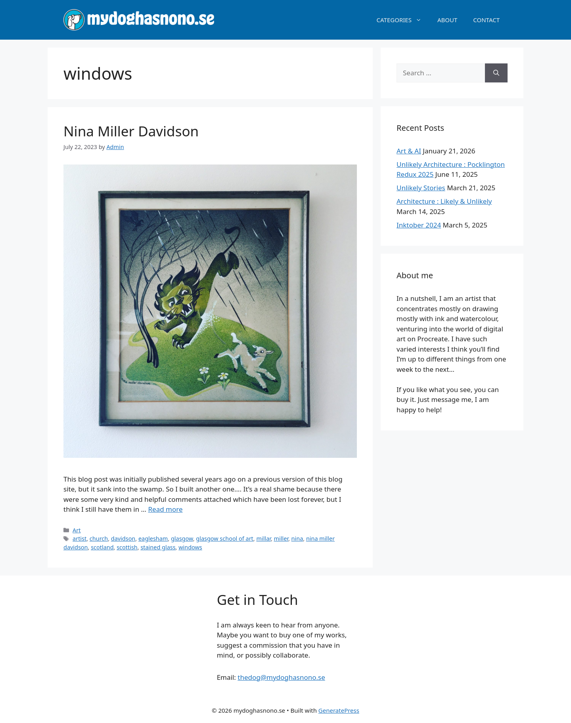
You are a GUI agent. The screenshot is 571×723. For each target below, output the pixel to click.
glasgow (182, 538)
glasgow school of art (224, 538)
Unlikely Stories (421, 187)
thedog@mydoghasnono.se (281, 677)
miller (281, 538)
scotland (102, 547)
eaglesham (153, 538)
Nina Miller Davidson (131, 131)
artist (79, 538)
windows (190, 547)
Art (76, 530)
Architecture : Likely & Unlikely (444, 201)
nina (297, 538)
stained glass (157, 547)
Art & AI (409, 150)
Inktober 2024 (419, 225)
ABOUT (447, 20)
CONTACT (486, 20)
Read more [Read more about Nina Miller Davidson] (165, 509)
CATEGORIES (403, 20)
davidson (123, 538)
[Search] (496, 72)
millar (263, 538)
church (99, 538)
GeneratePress (338, 710)
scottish (127, 547)
